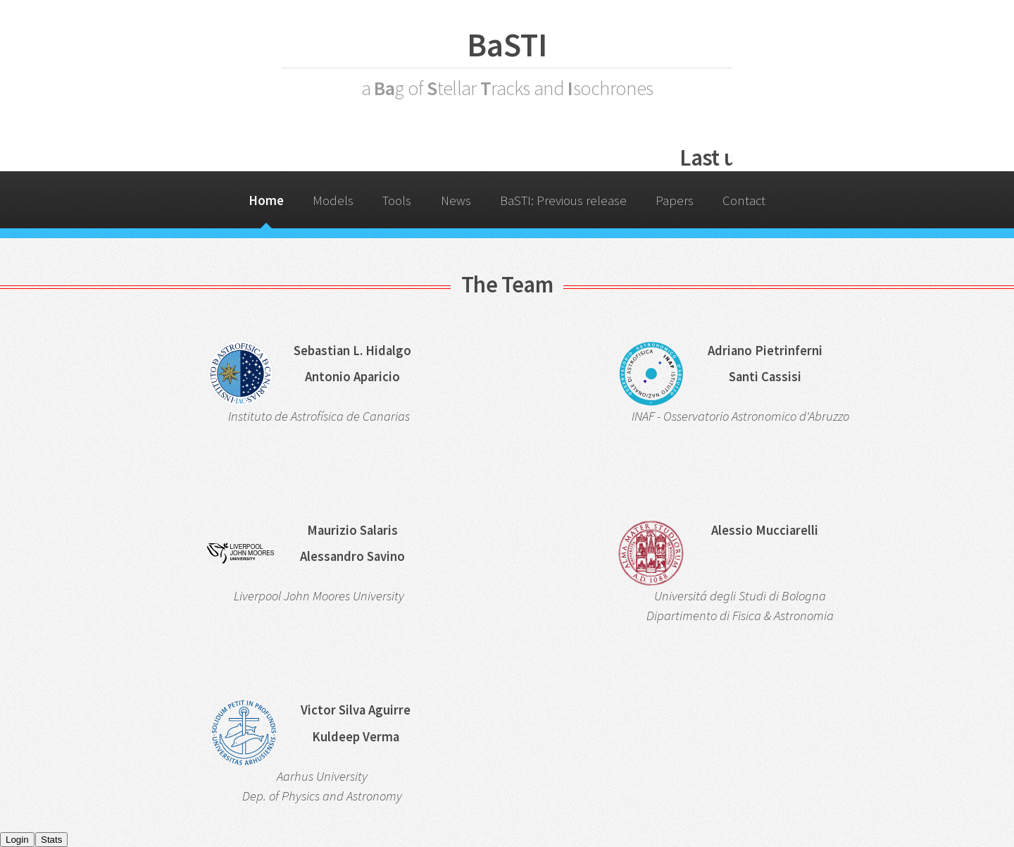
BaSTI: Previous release (563, 200)
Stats (51, 839)
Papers (675, 200)
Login (17, 839)
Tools (396, 200)
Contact (743, 200)
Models (333, 200)
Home (266, 200)
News (456, 200)
